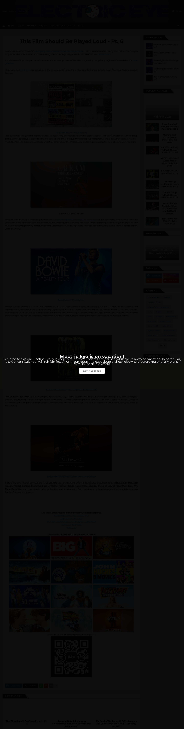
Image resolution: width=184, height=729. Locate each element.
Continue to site (92, 370)
